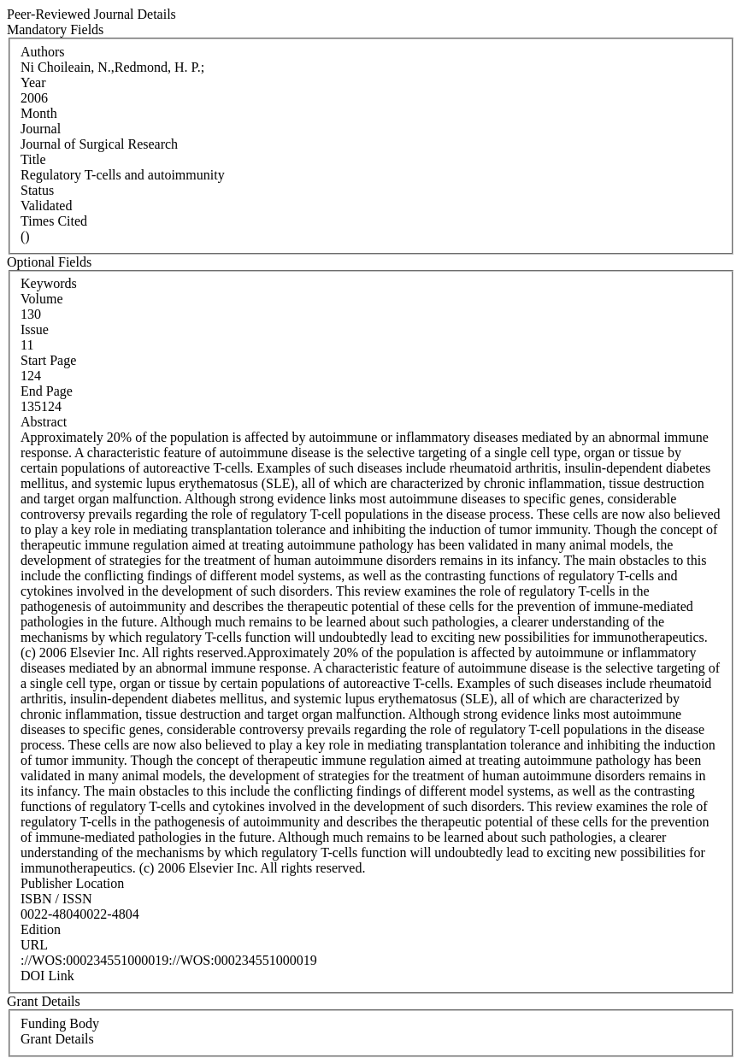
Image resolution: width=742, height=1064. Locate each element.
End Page (47, 391)
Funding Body (60, 1023)
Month (39, 113)
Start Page (48, 360)
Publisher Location (72, 883)
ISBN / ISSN (56, 898)
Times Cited (54, 221)
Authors (43, 51)
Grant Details (57, 1039)
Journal (41, 128)
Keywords (49, 283)
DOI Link (47, 975)
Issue (35, 329)
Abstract (44, 421)
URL (34, 945)
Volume (41, 298)
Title (33, 159)
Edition (41, 929)
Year (33, 82)
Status (37, 190)
